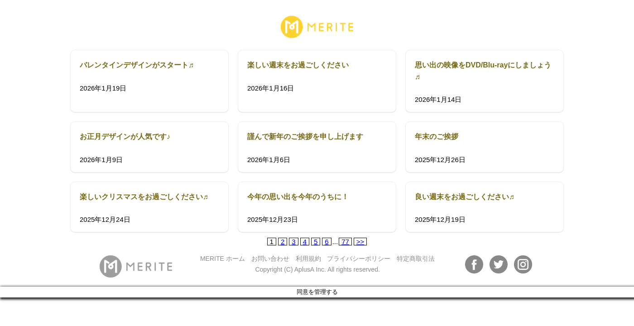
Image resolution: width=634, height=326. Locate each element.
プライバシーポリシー (358, 258)
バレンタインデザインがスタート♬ (137, 65)
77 (345, 241)
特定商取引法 (416, 258)
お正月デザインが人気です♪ (125, 136)
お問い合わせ (270, 258)
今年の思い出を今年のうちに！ (298, 197)
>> (360, 241)
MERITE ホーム (222, 258)
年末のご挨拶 (436, 136)
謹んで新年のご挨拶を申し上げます (305, 136)
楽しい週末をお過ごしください (298, 65)
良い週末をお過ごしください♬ (464, 197)
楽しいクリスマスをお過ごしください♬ (144, 197)
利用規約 (308, 258)
